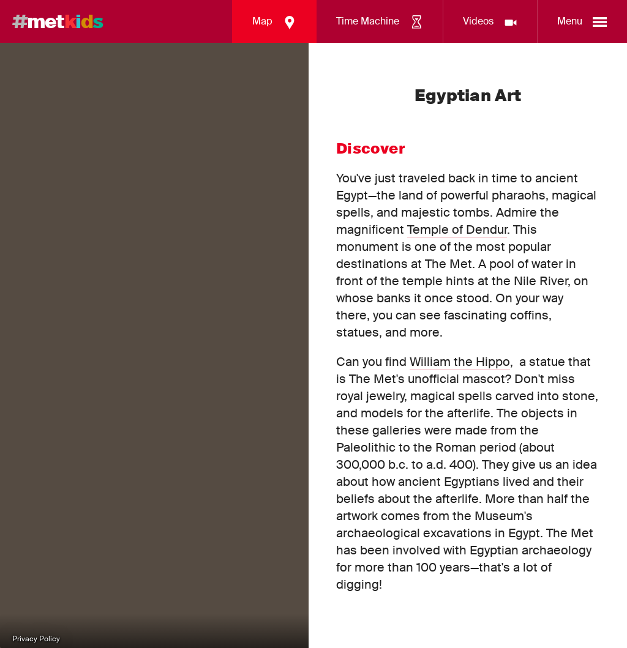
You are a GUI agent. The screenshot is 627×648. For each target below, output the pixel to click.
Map (274, 22)
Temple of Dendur (457, 229)
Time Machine (380, 22)
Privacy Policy (36, 639)
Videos (490, 22)
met (57, 21)
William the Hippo (460, 361)
